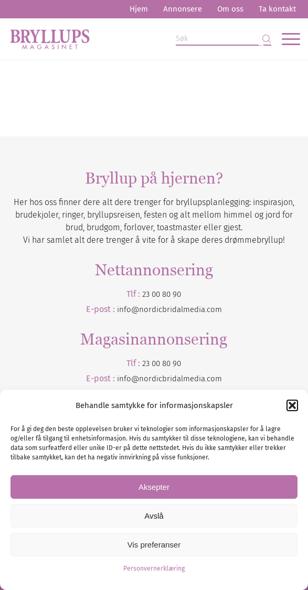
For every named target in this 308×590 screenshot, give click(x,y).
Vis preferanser (154, 544)
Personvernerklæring (154, 568)
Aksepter (154, 486)
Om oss (230, 9)
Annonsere (182, 9)
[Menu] (285, 39)
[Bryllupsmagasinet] (125, 39)
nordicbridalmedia (172, 378)
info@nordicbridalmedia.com (169, 309)
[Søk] (223, 39)
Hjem (139, 9)
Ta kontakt (277, 9)
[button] (292, 405)
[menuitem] (139, 9)
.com (213, 378)
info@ (128, 378)
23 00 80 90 (161, 294)
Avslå (153, 515)
